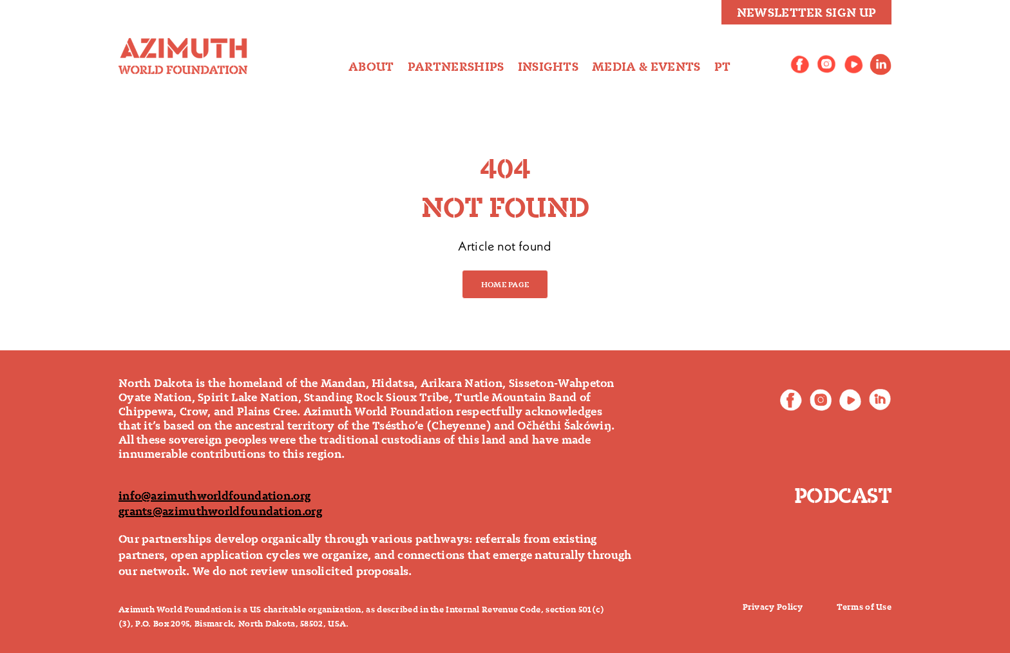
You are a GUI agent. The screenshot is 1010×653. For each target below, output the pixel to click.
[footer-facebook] (791, 395)
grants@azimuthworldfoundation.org (220, 511)
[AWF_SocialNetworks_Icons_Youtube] (853, 60)
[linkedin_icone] (880, 60)
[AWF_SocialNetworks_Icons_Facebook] (799, 60)
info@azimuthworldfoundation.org (214, 495)
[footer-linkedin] (880, 395)
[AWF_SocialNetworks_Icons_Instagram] (826, 60)
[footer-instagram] (821, 395)
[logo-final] (183, 44)
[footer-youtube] (850, 395)
